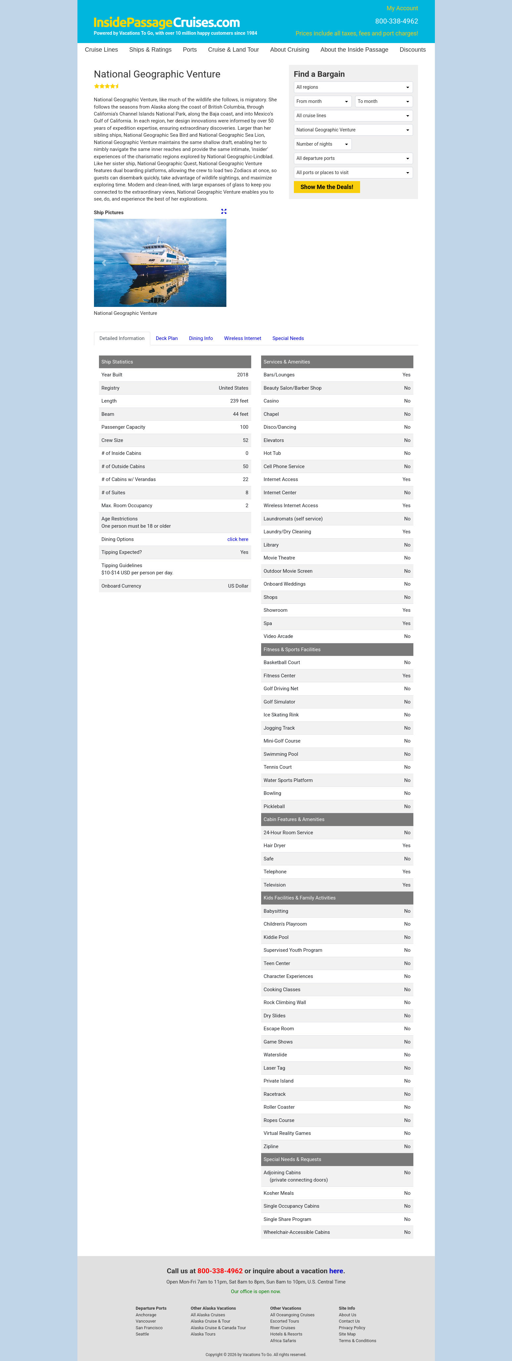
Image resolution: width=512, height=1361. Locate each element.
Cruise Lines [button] (101, 49)
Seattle (142, 1334)
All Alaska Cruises (208, 1314)
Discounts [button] (413, 49)
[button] (104, 263)
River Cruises (282, 1327)
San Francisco (149, 1327)
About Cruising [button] (289, 49)
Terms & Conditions (357, 1340)
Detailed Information (122, 338)
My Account (402, 8)
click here (237, 539)
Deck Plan (167, 338)
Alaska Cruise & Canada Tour (218, 1327)
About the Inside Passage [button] (354, 49)
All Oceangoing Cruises (292, 1314)
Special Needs (288, 338)
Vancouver (146, 1321)
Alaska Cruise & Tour (210, 1321)
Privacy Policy (352, 1327)
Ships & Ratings (150, 49)
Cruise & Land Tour (233, 49)
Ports (190, 49)
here (336, 1271)
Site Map (347, 1334)
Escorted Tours (284, 1321)
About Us (347, 1314)
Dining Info (201, 338)
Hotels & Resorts (286, 1334)
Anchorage (146, 1314)
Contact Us (349, 1321)
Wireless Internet (242, 338)
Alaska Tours (203, 1334)
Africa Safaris (283, 1340)
